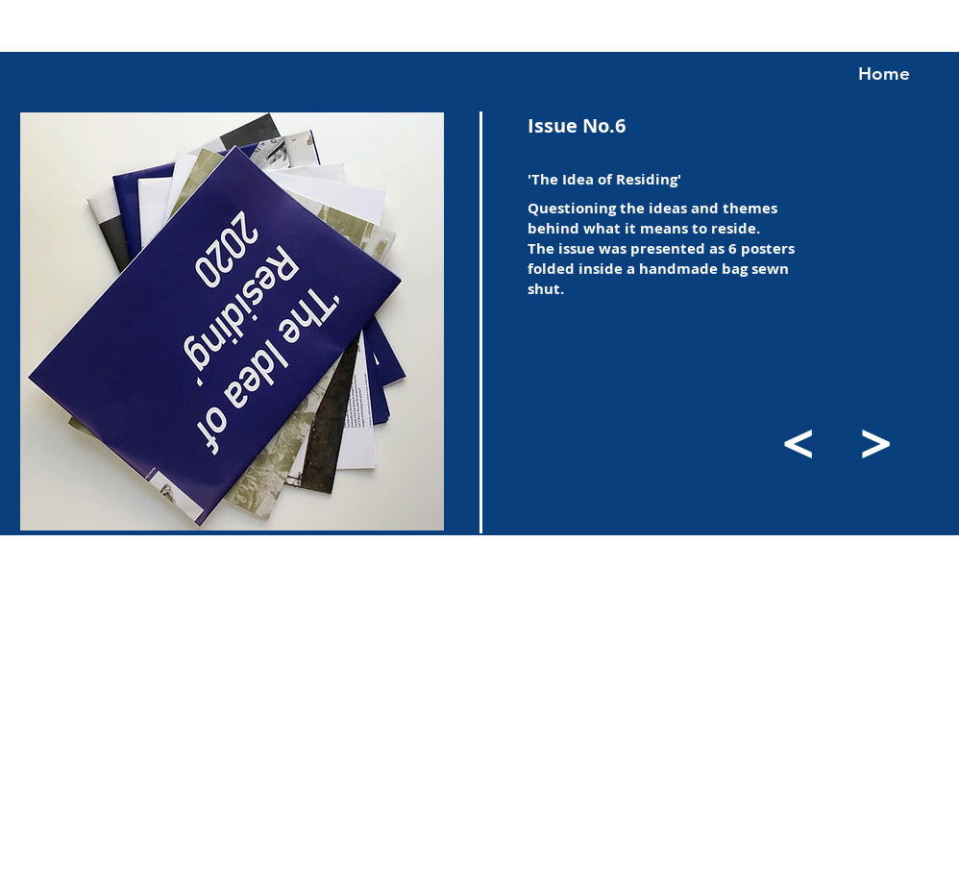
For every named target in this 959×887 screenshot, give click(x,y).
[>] (875, 442)
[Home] (884, 74)
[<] (798, 442)
